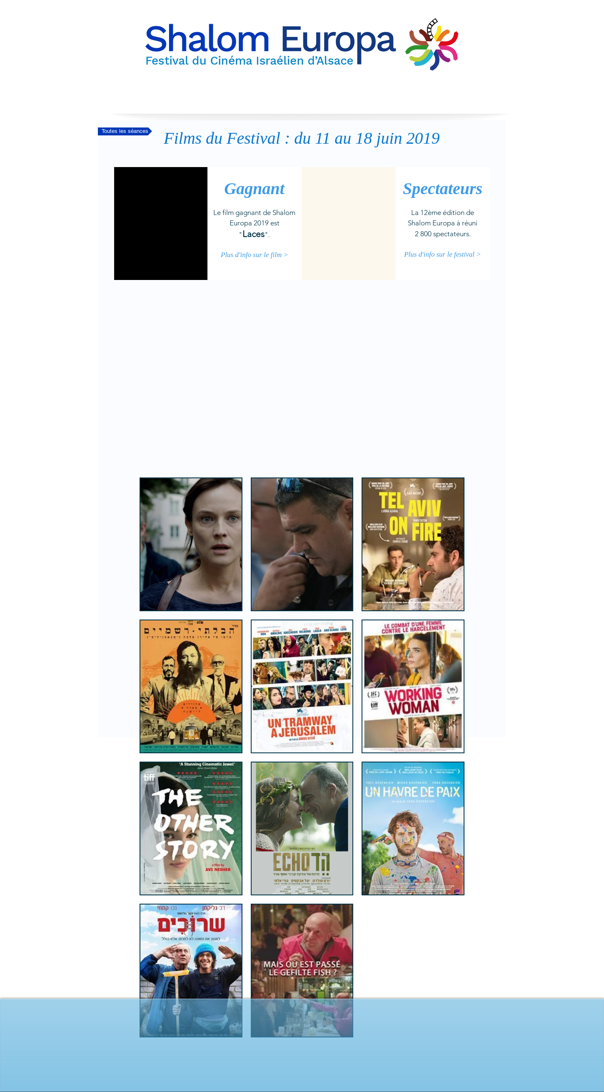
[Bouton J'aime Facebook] (302, 1061)
